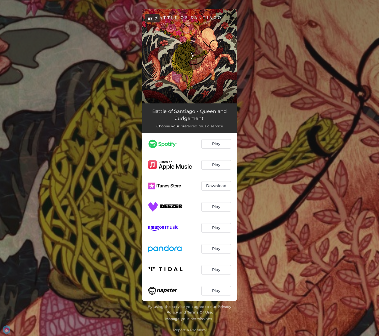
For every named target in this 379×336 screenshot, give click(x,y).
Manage (172, 318)
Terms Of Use (199, 312)
